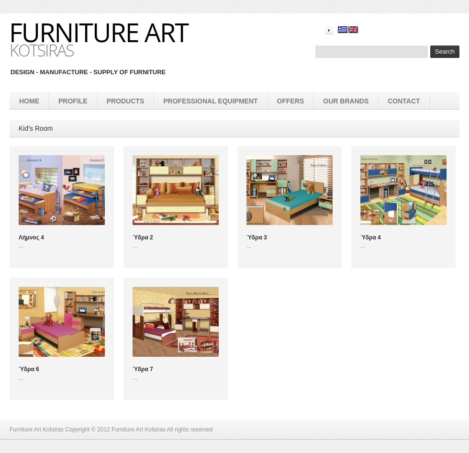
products (126, 101)
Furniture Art (98, 32)
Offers (290, 101)
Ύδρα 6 (29, 369)
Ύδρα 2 (143, 237)
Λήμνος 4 (31, 237)
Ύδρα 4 (370, 237)
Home (29, 101)
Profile (73, 101)
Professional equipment (210, 101)
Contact (404, 101)
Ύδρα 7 (143, 369)
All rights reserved (189, 429)
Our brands (345, 101)
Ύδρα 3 (256, 237)
